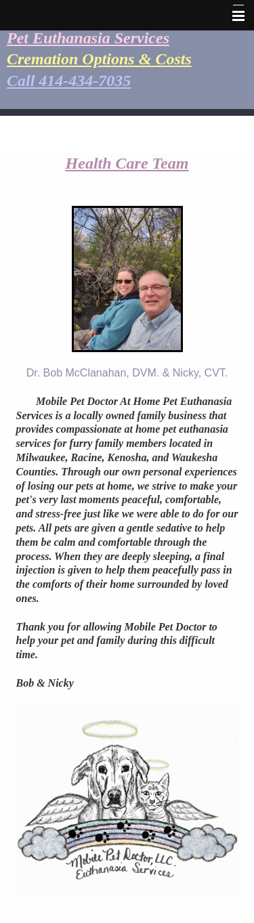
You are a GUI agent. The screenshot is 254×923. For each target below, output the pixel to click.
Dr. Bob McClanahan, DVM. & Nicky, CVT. (127, 373)
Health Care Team (127, 163)
